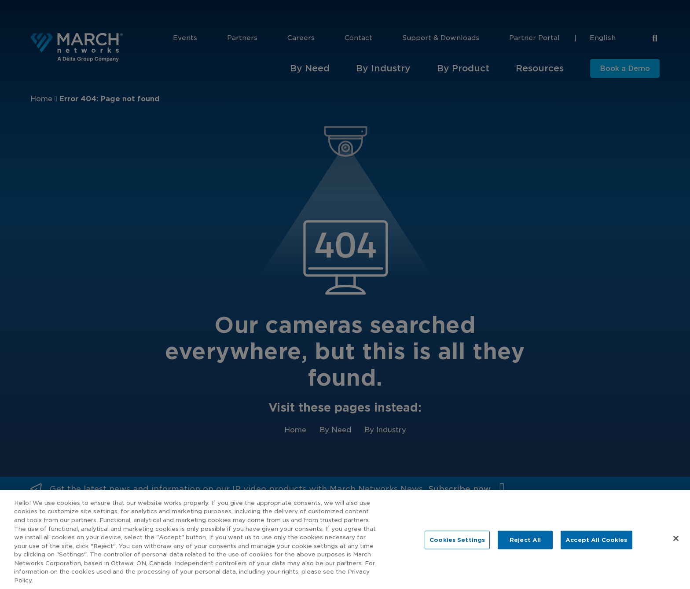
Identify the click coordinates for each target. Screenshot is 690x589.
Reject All (525, 549)
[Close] (676, 548)
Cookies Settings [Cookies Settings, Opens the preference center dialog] (457, 549)
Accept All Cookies (596, 549)
